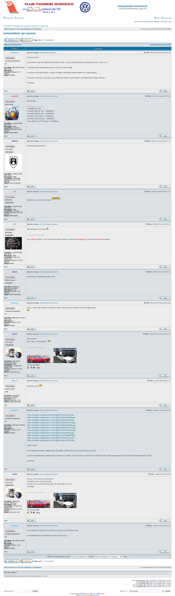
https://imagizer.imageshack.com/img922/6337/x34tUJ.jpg (50, 415)
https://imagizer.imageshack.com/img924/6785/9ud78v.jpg (50, 420)
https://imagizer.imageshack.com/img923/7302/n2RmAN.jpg (51, 430)
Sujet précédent (155, 44)
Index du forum (9, 29)
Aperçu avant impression (13, 44)
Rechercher (166, 18)
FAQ (156, 18)
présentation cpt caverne (19, 33)
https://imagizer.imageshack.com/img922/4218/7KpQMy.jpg (51, 417)
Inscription (19, 18)
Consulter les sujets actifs (39, 26)
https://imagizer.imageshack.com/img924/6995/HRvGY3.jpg (51, 428)
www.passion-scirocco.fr (132, 6)
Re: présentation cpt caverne (49, 96)
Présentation (37, 29)
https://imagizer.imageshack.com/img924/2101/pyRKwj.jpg (50, 433)
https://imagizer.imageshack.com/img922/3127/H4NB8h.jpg (51, 435)
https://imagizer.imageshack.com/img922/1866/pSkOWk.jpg (51, 425)
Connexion (8, 18)
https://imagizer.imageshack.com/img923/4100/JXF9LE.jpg (50, 440)
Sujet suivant (166, 44)
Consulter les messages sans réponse (16, 26)
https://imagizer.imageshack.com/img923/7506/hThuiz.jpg (50, 438)
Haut (5, 91)
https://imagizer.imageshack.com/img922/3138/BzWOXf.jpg (51, 423)
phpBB (81, 593)
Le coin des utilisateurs (23, 29)
